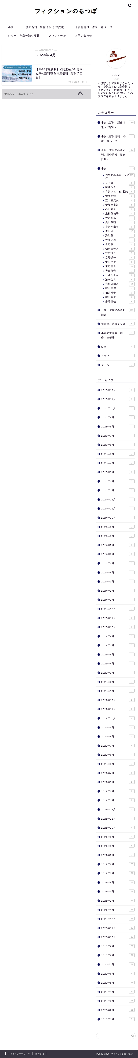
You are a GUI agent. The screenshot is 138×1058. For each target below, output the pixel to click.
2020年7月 (117, 964)
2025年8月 (117, 426)
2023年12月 (117, 609)
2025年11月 (117, 399)
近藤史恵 (119, 240)
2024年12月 (117, 499)
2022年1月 (117, 800)
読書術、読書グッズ (117, 323)
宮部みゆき (119, 284)
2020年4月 (117, 991)
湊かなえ (119, 279)
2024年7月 (117, 545)
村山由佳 (119, 288)
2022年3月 (117, 782)
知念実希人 (119, 249)
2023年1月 (117, 691)
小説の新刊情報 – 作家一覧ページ (117, 138)
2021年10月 (117, 827)
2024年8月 (117, 536)
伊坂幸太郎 (119, 205)
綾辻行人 (119, 187)
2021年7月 (117, 855)
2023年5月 (117, 654)
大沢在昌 (119, 218)
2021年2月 (117, 900)
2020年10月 (117, 937)
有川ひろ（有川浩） (119, 192)
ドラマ (117, 355)
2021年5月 (117, 873)
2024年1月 (117, 599)
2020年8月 (117, 955)
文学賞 (119, 183)
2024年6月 (117, 554)
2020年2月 (117, 1010)
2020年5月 (117, 982)
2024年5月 (117, 563)
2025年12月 (117, 390)
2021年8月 (117, 846)
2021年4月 (117, 882)
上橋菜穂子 (119, 214)
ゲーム (117, 365)
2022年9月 (117, 727)
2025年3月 (117, 472)
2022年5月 (117, 764)
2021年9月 (117, 837)
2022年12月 (117, 700)
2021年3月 (117, 891)
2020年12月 (117, 919)
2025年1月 (117, 490)
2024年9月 (117, 527)
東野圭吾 (119, 266)
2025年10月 (117, 408)
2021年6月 (117, 864)
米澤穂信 (119, 301)
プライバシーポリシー (19, 1054)
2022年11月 (117, 709)
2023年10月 (117, 627)
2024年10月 (117, 517)
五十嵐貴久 (119, 200)
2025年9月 (117, 417)
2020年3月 (117, 1000)
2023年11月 (117, 618)
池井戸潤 (119, 196)
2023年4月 (117, 663)
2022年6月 (117, 754)
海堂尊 (119, 236)
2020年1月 (117, 1019)
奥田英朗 (119, 222)
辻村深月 (119, 253)
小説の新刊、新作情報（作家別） (44, 27)
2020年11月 (117, 928)
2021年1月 (117, 909)
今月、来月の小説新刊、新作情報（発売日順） (117, 154)
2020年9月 (117, 946)
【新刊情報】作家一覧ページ (93, 27)
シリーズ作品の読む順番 (24, 35)
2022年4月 (117, 773)
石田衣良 (119, 209)
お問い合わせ (83, 35)
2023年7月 (117, 645)
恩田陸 (119, 231)
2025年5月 (117, 454)
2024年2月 (117, 590)
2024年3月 (117, 581)
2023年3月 (117, 672)
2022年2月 (117, 791)
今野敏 (119, 244)
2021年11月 (117, 818)
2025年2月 (117, 481)
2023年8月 (117, 636)
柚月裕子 (119, 293)
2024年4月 (117, 572)
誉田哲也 (119, 271)
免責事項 (39, 1054)
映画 (117, 346)
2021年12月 (117, 809)
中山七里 (119, 262)
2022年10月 (117, 718)
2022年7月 (117, 745)
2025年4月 (117, 463)
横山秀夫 (119, 297)
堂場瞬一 (119, 257)
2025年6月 (117, 444)
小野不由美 (119, 227)
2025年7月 (117, 435)
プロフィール (57, 35)
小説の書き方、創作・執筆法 (117, 335)
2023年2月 (117, 682)
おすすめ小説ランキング (119, 176)
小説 (11, 27)
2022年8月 (117, 736)
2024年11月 (117, 508)
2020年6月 (117, 973)
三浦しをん (119, 275)
